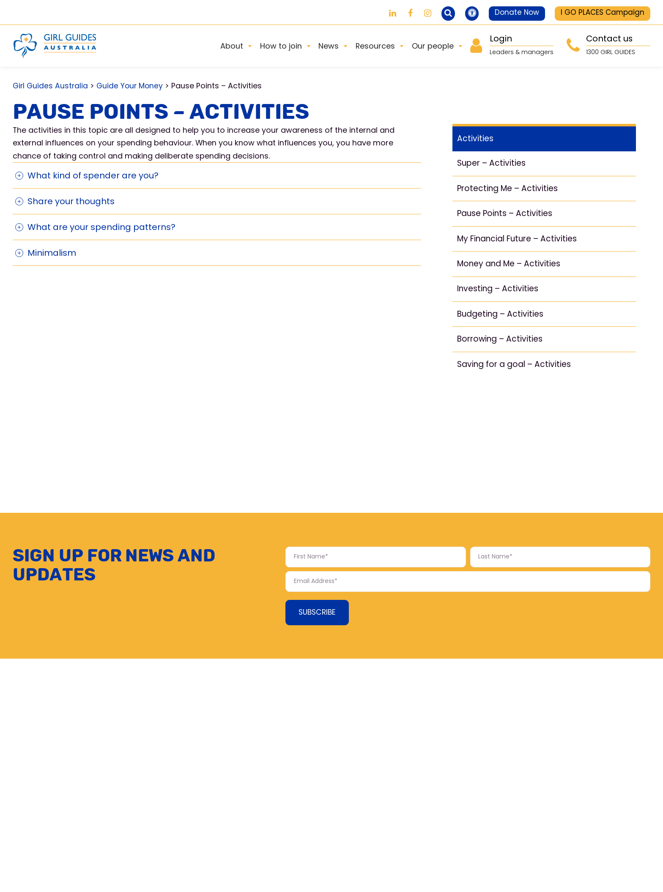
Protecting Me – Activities (510, 191)
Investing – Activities (500, 294)
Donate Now (510, 13)
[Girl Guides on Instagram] (413, 13)
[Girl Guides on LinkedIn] (378, 13)
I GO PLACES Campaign (600, 13)
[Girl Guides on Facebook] (396, 13)
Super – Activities (493, 165)
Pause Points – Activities (507, 217)
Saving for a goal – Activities (516, 370)
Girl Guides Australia (51, 85)
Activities (476, 141)
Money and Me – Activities (512, 268)
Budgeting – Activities (503, 319)
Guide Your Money (131, 85)
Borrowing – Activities (502, 344)
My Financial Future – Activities (521, 242)
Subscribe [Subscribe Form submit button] (318, 615)
